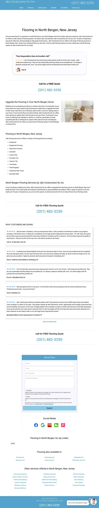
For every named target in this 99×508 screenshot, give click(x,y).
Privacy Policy (39, 389)
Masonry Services (49, 462)
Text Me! (28, 375)
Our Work (65, 8)
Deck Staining (78, 465)
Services (31, 8)
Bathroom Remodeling (49, 465)
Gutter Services (49, 470)
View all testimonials (49, 307)
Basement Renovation (49, 468)
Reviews (53, 8)
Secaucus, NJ (20, 445)
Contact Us (76, 8)
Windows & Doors (20, 470)
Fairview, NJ (20, 442)
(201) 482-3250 (83, 3)
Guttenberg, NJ (49, 442)
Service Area (42, 8)
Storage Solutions (20, 473)
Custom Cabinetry (20, 468)
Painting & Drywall (49, 459)
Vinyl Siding (79, 468)
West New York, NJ (78, 445)
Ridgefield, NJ (78, 442)
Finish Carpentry (78, 462)
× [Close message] (87, 501)
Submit (49, 393)
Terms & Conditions (48, 389)
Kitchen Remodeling (20, 465)
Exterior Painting (78, 459)
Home (21, 8)
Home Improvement (20, 459)
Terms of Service (62, 504)
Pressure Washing (79, 470)
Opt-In (28, 382)
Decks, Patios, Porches (20, 462)
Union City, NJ (49, 445)
